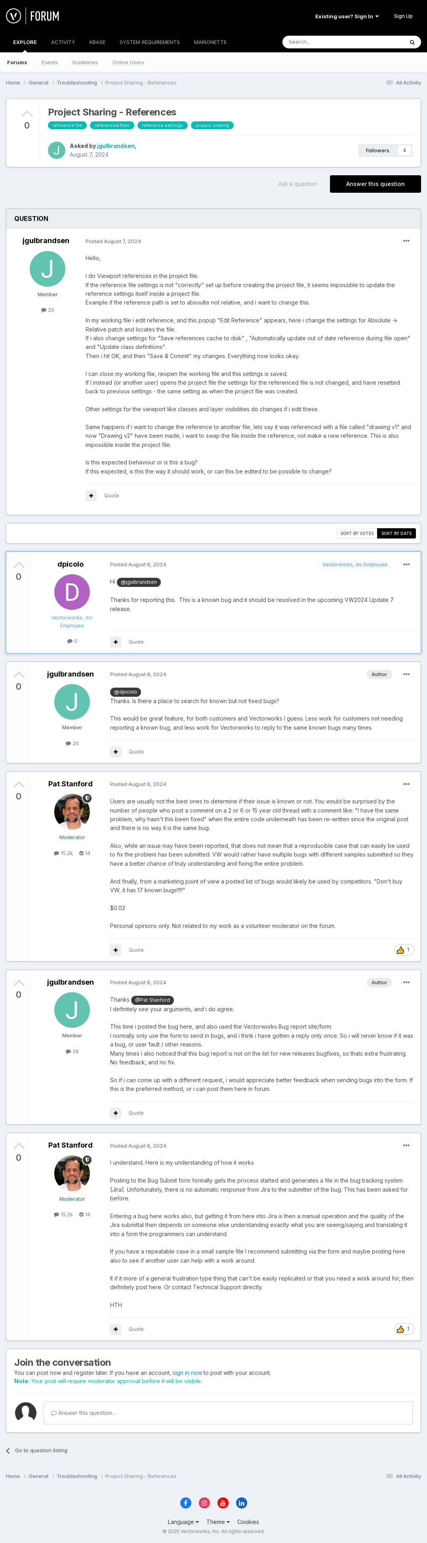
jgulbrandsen (116, 145)
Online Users (128, 62)
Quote (111, 495)
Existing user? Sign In (347, 16)
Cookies (248, 1521)
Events (50, 62)
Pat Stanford (70, 784)
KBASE (97, 42)
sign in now (187, 1372)
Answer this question (375, 183)
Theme (218, 1521)
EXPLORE (25, 45)
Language (183, 1521)
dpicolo (70, 564)
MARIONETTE (210, 42)
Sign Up (403, 16)
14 (84, 853)
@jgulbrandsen (139, 582)
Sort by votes (357, 533)
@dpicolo (125, 692)
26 (47, 310)
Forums (17, 62)
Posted (113, 241)
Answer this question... (83, 1412)
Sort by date (396, 533)
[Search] (322, 42)
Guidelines (85, 62)
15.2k (63, 853)
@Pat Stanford (152, 1000)
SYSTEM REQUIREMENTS (150, 42)
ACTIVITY (63, 42)
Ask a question (297, 183)
